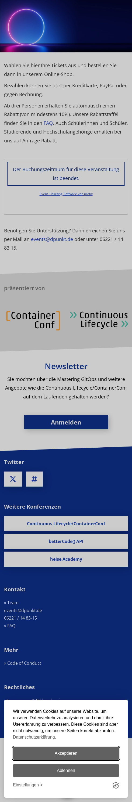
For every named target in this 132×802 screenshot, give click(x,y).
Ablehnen (66, 770)
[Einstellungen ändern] (28, 785)
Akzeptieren (66, 753)
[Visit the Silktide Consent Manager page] (116, 785)
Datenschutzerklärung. (34, 737)
